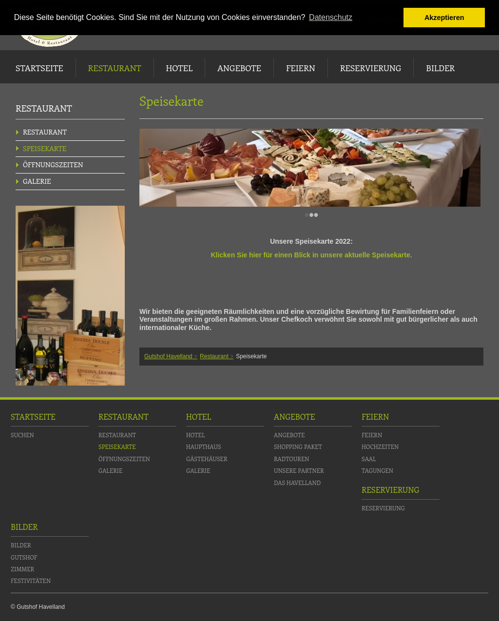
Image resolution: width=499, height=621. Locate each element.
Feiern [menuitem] (300, 67)
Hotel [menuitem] (179, 67)
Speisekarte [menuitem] (44, 148)
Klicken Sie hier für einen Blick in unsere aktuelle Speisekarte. (311, 255)
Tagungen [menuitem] (377, 470)
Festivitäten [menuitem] (31, 580)
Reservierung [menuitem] (371, 67)
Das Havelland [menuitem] (297, 482)
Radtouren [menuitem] (291, 459)
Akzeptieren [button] (444, 17)
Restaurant (214, 356)
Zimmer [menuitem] (22, 569)
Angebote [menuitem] (239, 67)
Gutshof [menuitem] (24, 557)
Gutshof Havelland (168, 356)
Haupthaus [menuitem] (203, 446)
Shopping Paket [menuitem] (298, 446)
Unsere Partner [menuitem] (299, 470)
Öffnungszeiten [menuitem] (53, 164)
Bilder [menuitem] (440, 67)
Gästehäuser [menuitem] (207, 459)
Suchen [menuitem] (22, 435)
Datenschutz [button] (330, 17)
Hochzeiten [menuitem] (380, 446)
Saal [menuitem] (369, 459)
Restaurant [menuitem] (114, 67)
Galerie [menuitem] (37, 181)
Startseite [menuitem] (39, 67)
